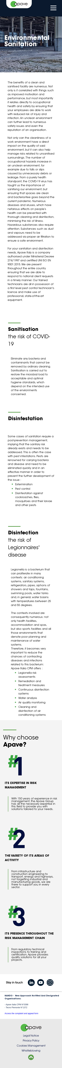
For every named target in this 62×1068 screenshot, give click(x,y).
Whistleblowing (31, 1050)
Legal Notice (31, 1035)
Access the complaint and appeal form (21, 1013)
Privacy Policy (31, 1040)
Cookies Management (31, 1045)
